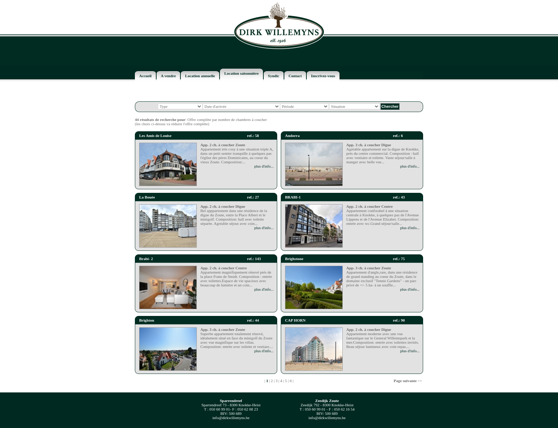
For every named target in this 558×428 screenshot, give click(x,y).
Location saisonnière (241, 73)
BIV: (224, 413)
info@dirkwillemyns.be (231, 418)
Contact (295, 76)
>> (408, 381)
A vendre (168, 76)
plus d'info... (264, 166)
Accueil (145, 76)
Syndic (273, 76)
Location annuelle (200, 76)
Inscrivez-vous (323, 76)
